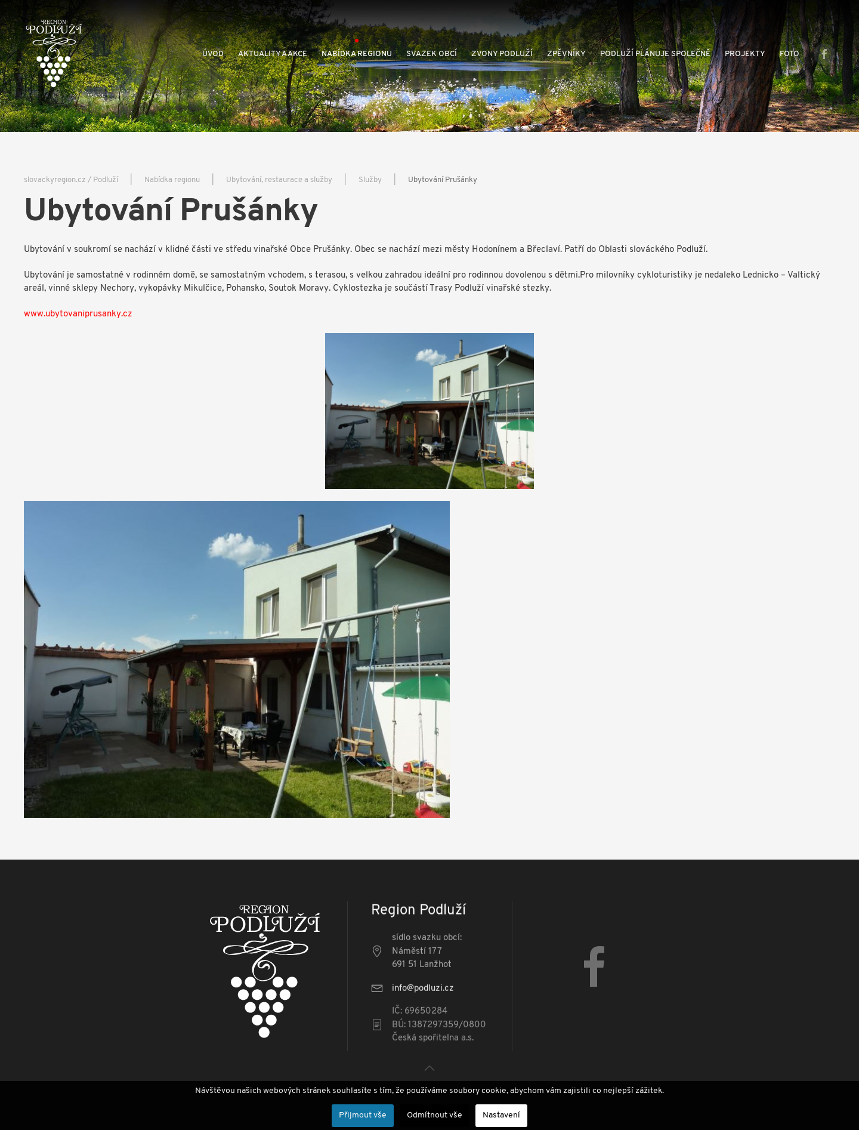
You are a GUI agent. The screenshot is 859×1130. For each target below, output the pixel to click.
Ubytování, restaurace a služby (279, 180)
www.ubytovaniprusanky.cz (78, 314)
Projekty (745, 54)
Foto (789, 54)
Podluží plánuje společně (655, 54)
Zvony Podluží (502, 54)
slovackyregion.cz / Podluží (71, 180)
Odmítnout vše (434, 1115)
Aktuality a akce (272, 54)
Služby (370, 180)
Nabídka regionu (357, 54)
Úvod (213, 54)
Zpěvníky (566, 54)
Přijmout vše (363, 1115)
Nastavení (501, 1115)
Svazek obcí (431, 54)
